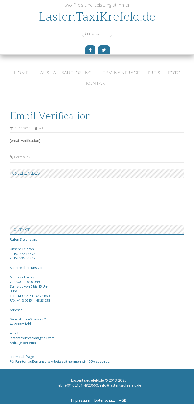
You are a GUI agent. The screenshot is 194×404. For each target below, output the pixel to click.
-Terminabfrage (22, 356)
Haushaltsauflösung (64, 72)
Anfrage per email (23, 342)
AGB (122, 400)
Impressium (81, 400)
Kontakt (97, 83)
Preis (154, 72)
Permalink (22, 157)
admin (43, 128)
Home (21, 72)
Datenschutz (105, 400)
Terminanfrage (120, 72)
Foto (174, 72)
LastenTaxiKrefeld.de (97, 16)
